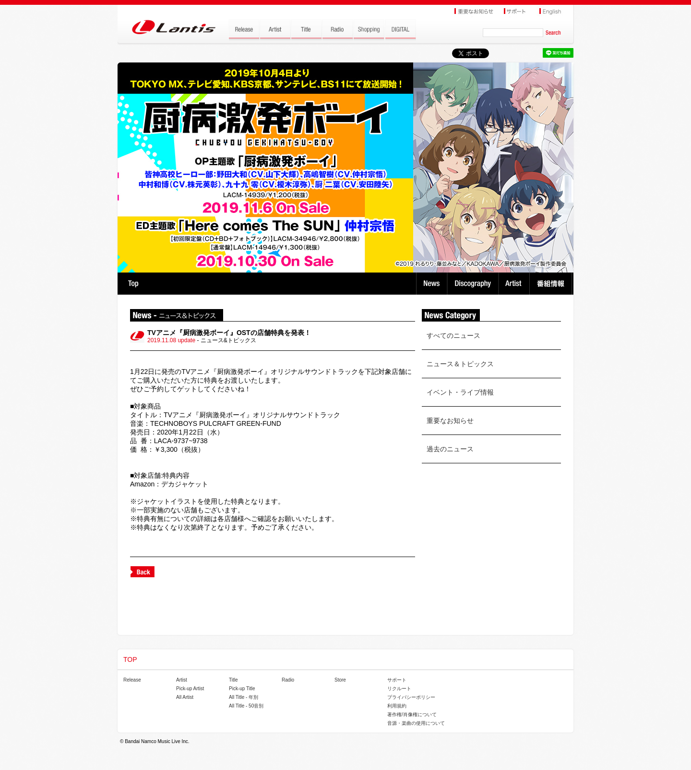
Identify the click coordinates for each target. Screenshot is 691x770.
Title (233, 680)
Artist (515, 284)
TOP (133, 284)
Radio (288, 680)
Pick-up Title (242, 688)
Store (340, 680)
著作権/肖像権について (412, 714)
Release (132, 680)
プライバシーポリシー (411, 697)
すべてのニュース (453, 335)
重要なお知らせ (450, 420)
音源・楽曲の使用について (416, 723)
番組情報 (552, 284)
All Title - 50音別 (246, 705)
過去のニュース (450, 449)
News (431, 284)
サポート (396, 680)
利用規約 (396, 705)
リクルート (399, 688)
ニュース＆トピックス (460, 364)
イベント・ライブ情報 (460, 392)
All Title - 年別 (243, 697)
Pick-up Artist (190, 688)
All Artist (184, 697)
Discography (474, 284)
